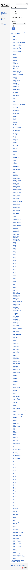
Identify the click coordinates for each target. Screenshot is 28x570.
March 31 (14, 278)
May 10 (14, 462)
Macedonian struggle (17, 47)
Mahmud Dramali (16, 86)
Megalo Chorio (15, 531)
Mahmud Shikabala (16, 89)
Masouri (14, 425)
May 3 (14, 494)
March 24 (14, 266)
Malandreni (15, 137)
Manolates (15, 174)
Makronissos (15, 131)
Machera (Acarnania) (17, 51)
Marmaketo (15, 375)
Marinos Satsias (16, 346)
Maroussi (14, 391)
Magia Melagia (15, 63)
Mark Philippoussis (16, 360)
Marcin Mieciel (15, 292)
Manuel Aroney (15, 221)
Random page (3, 14)
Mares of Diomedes (16, 296)
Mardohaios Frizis (16, 295)
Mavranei (14, 444)
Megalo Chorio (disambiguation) (19, 537)
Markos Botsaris (16, 364)
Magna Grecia (15, 68)
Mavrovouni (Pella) (16, 458)
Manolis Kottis (15, 196)
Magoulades (15, 81)
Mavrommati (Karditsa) (17, 453)
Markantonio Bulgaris (17, 361)
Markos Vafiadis (16, 370)
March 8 (14, 286)
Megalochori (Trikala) (17, 543)
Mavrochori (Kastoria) (17, 449)
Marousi (14, 388)
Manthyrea (15, 218)
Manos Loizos (15, 215)
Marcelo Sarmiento (16, 240)
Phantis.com (3, 19)
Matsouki (14, 438)
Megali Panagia (16, 529)
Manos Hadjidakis (16, 210)
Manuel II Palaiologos (17, 224)
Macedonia (15, 39)
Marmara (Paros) (16, 376)
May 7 (14, 503)
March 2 (14, 258)
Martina (14, 405)
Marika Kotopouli (16, 331)
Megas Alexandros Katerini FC (19, 556)
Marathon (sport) (16, 236)
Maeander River (16, 59)
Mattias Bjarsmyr (16, 440)
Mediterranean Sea (16, 515)
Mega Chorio (15, 520)
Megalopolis (15, 547)
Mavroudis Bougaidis (17, 455)
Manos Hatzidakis (16, 211)
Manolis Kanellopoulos (17, 189)
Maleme (14, 143)
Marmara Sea (15, 378)
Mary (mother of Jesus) (17, 416)
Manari (14, 152)
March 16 (14, 252)
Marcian (14, 289)
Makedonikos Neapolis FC (18, 109)
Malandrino (15, 140)
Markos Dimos (15, 366)
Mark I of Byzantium (16, 358)
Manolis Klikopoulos (16, 195)
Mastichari (15, 432)
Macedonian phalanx (17, 45)
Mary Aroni (15, 417)
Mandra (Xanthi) (16, 157)
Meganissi (15, 550)
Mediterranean (15, 514)
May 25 (14, 487)
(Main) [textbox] (14, 23)
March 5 (14, 281)
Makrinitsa (15, 122)
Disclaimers (24, 565)
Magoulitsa (15, 83)
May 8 (14, 505)
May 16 (14, 472)
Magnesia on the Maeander (18, 74)
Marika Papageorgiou (17, 334)
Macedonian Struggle (17, 43)
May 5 (14, 500)
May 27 (14, 490)
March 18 (14, 255)
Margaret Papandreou (17, 299)
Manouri (14, 216)
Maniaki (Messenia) (16, 169)
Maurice (14, 441)
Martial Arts (15, 402)
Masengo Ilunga (16, 423)
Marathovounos (16, 239)
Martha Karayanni (16, 398)
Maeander (15, 57)
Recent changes (4, 13)
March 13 (14, 248)
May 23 (14, 484)
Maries (14, 329)
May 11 (14, 464)
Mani (14, 165)
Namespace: (14, 21)
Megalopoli (15, 544)
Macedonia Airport (16, 40)
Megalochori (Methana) (17, 541)
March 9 (14, 287)
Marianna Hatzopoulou (17, 328)
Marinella (14, 342)
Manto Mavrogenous (17, 219)
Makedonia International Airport (19, 104)
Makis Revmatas (16, 115)
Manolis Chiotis (16, 181)
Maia (14, 90)
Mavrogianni (15, 450)
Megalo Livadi (15, 540)
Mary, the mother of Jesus (18, 414)
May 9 (14, 506)
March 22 (14, 263)
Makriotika (15, 124)
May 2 (14, 478)
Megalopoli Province (17, 546)
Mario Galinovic (16, 349)
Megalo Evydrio (16, 538)
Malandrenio (15, 139)
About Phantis (18, 565)
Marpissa (14, 394)
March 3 (14, 275)
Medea (14, 509)
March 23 (14, 264)
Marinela (14, 340)
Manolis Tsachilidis (16, 208)
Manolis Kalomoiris (16, 187)
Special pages (3, 24)
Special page (13, 4)
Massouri (14, 429)
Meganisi (14, 549)
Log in (26, 1)
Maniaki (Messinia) (16, 171)
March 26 (14, 269)
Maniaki (14, 168)
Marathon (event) (16, 234)
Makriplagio (15, 125)
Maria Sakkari (15, 326)
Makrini (14, 121)
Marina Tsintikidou (16, 338)
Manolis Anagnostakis (17, 177)
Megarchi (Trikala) (16, 553)
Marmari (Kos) (15, 381)
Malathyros (15, 142)
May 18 (14, 475)
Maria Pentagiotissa (16, 325)
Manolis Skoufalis (16, 204)
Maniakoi (14, 172)
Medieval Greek (16, 512)
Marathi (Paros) (16, 230)
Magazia (14, 62)
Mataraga (14, 434)
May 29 (14, 493)
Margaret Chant (16, 298)
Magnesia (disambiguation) (18, 72)
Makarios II (15, 99)
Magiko (14, 65)
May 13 (14, 467)
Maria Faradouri (16, 314)
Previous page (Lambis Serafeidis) (18, 32)
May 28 (14, 491)
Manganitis (15, 163)
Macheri (14, 54)
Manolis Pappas (16, 202)
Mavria (14, 446)
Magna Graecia (16, 66)
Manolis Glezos (16, 184)
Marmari (14, 379)
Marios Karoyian (16, 351)
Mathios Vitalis (15, 437)
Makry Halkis (15, 134)
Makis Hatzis (15, 112)
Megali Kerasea (16, 528)
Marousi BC (15, 390)
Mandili (14, 154)
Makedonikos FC (16, 107)
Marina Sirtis (15, 337)
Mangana (14, 160)
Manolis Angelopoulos (17, 180)
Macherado (15, 53)
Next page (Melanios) (15, 33)
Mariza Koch (15, 357)
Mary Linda (15, 420)
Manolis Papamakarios (17, 201)
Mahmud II (15, 87)
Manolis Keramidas (16, 193)
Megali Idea (15, 526)
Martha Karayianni (16, 399)
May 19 (14, 476)
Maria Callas (15, 307)
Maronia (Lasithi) (16, 385)
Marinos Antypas (16, 343)
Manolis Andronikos (16, 178)
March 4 (14, 280)
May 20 (14, 479)
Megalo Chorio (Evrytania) (18, 532)
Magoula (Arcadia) (16, 78)
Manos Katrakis (16, 213)
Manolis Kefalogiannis (17, 190)
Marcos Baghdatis (16, 293)
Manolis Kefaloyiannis (17, 192)
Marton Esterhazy (16, 408)
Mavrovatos (15, 456)
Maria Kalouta (15, 319)
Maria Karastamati (16, 320)
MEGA (14, 36)
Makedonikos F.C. (16, 106)
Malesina (14, 146)
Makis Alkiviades (16, 110)
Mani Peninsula (16, 166)
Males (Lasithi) (15, 145)
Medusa (14, 517)
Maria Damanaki (16, 308)
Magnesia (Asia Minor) (17, 71)
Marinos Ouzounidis (16, 345)
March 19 (14, 257)
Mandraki (14, 159)
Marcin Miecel (15, 290)
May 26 (14, 488)
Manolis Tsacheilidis (16, 207)
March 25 (14, 267)
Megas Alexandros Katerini (18, 555)
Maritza (14, 355)
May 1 (14, 461)
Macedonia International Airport (19, 42)
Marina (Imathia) (16, 335)
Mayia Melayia (15, 508)
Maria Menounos (16, 322)
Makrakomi (15, 118)
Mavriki (14, 447)
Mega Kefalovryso (16, 522)
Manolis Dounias (16, 183)
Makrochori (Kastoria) (17, 127)
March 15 (14, 251)
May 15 (14, 470)
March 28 (14, 272)
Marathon (14, 233)
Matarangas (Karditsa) (17, 435)
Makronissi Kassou (16, 130)
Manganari (15, 162)
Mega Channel (15, 518)
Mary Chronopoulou (16, 419)
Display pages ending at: (17, 17)
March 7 (14, 284)
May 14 (14, 469)
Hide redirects (16, 26)
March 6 (14, 283)
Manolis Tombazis (16, 205)
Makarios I (15, 98)
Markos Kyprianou (16, 369)
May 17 (14, 473)
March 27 (14, 271)
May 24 (14, 485)
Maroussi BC (15, 393)
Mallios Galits (15, 148)
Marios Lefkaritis (16, 352)
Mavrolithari (15, 452)
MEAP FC (15, 34)
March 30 (14, 277)
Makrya (14, 136)
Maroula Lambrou (16, 387)
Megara (14, 552)
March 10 (14, 243)
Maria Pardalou (16, 323)
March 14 (14, 249)
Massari (14, 428)
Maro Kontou (15, 384)
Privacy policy (13, 565)
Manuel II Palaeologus (17, 222)
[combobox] (19, 24)
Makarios (14, 96)
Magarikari (15, 60)
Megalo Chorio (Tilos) (17, 535)
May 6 (14, 502)
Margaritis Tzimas (16, 304)
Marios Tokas (15, 354)
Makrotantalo (15, 133)
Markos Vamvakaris (16, 372)
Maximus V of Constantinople (18, 459)
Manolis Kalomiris (16, 186)
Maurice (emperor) (16, 443)
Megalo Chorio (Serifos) (17, 534)
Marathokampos (16, 231)
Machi (14, 56)
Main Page (15, 93)
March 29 (14, 274)
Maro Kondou (15, 382)
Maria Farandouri (16, 316)
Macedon (14, 37)
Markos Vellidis (15, 373)
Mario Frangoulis (16, 348)
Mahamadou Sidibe (16, 84)
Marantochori (15, 228)
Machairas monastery (17, 50)
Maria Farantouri (16, 317)
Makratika (14, 119)
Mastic (14, 431)
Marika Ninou (15, 332)
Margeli (14, 305)
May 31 (14, 497)
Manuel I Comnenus (17, 225)
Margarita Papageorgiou (17, 301)
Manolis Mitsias (16, 199)
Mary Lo (14, 422)
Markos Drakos (16, 367)
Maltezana (15, 151)
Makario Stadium (16, 95)
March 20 (14, 260)
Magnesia (14, 69)
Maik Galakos (15, 92)
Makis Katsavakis (16, 113)
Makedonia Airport (16, 103)
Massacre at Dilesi (16, 426)
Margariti (14, 302)
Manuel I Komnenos (17, 227)
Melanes (14, 558)
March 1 (14, 242)
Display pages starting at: (17, 13)
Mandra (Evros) (16, 155)
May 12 (14, 466)
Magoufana (15, 77)
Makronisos (15, 128)
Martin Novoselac (16, 404)
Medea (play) (15, 511)
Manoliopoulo (15, 175)
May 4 (14, 499)
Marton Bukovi (15, 407)
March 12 (14, 246)
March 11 (14, 245)
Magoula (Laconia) (16, 80)
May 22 (14, 482)
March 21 (14, 261)
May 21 (14, 481)
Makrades (14, 116)
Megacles (14, 525)
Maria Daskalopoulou (17, 310)
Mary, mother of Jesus (17, 413)
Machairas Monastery (17, 48)
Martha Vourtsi (15, 401)
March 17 (14, 254)
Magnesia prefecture (17, 75)
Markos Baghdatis (16, 363)
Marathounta (15, 237)
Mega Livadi (15, 523)
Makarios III (15, 101)
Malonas (14, 149)
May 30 (14, 496)
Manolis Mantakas (16, 198)
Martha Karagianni (16, 396)
